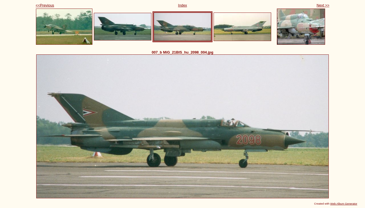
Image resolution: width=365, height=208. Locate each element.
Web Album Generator (343, 203)
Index (182, 5)
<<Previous (45, 5)
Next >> (323, 5)
